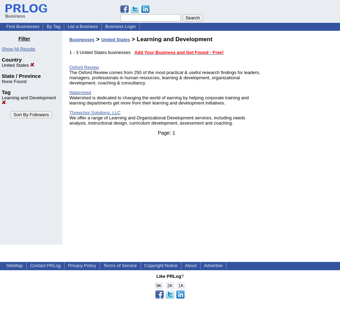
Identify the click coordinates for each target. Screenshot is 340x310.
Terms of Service (120, 265)
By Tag (53, 26)
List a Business (83, 26)
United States (18, 65)
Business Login (120, 26)
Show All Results (18, 49)
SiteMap (14, 265)
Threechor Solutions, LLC (94, 112)
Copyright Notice (161, 265)
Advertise (213, 265)
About (191, 265)
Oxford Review (84, 67)
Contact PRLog (45, 265)
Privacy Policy (82, 265)
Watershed (80, 92)
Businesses (81, 39)
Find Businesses (22, 26)
